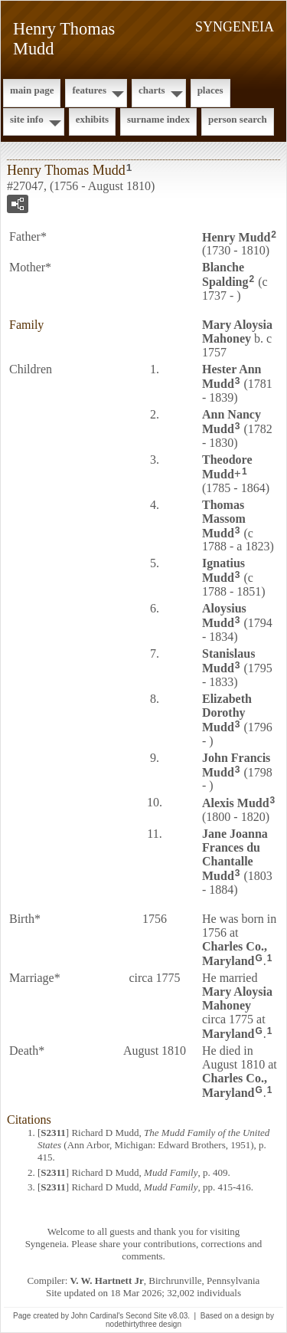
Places (210, 90)
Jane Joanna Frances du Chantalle (235, 854)
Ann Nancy (231, 421)
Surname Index (158, 119)
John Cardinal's (97, 1316)
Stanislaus (228, 661)
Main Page (32, 90)
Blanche (225, 274)
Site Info (27, 119)
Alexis (235, 802)
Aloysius (224, 615)
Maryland (228, 1033)
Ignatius (223, 570)
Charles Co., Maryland (234, 953)
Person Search (237, 119)
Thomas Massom (224, 519)
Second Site (146, 1316)
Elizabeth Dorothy (227, 713)
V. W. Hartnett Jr (107, 1280)
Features (89, 90)
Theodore (227, 467)
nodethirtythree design (143, 1324)
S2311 (53, 1132)
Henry (236, 236)
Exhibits (92, 119)
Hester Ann (231, 376)
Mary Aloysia (237, 331)
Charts (152, 90)
